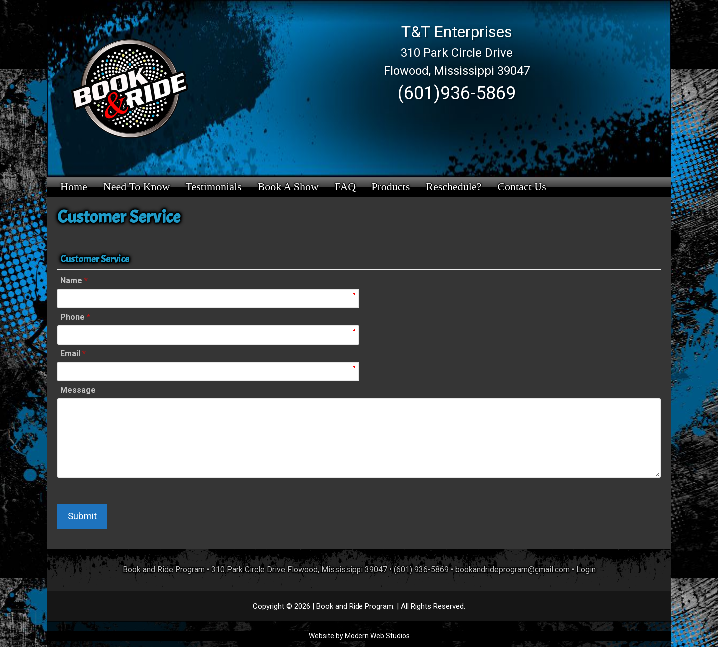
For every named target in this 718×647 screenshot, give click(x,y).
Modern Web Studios (377, 636)
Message (78, 390)
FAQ (345, 186)
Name (74, 280)
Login (586, 569)
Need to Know (136, 186)
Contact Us (521, 186)
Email (73, 353)
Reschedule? (453, 186)
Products (390, 186)
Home (73, 186)
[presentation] (17, 625)
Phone (75, 317)
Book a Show (288, 186)
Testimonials (213, 186)
